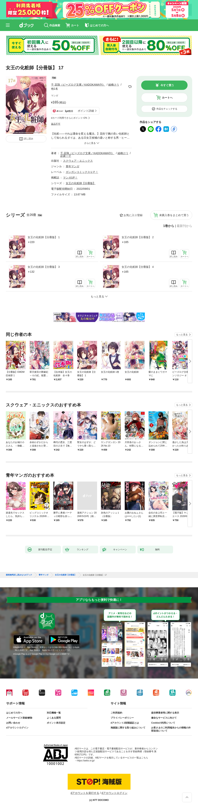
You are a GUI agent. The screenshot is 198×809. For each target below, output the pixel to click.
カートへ (167, 97)
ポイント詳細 (86, 110)
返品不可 (55, 124)
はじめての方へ (14, 712)
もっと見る (182, 334)
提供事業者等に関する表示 (165, 712)
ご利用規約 (116, 712)
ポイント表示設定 (56, 722)
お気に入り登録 (133, 215)
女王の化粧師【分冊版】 (81, 183)
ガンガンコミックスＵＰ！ (82, 171)
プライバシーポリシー (122, 717)
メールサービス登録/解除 (19, 717)
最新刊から (184, 226)
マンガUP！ (70, 177)
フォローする (130, 87)
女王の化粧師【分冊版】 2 (138, 237)
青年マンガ (72, 166)
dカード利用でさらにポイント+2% (69, 118)
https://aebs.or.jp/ (86, 760)
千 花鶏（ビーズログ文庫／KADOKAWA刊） (78, 84)
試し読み (28, 138)
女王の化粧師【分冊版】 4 (138, 266)
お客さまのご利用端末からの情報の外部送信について (171, 729)
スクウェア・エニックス (78, 160)
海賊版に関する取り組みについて (128, 727)
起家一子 (65, 155)
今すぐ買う (167, 85)
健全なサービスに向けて (164, 717)
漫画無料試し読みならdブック (19, 575)
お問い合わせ (13, 722)
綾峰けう (113, 84)
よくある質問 (54, 717)
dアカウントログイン (17, 727)
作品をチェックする (166, 108)
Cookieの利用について (163, 722)
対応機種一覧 (54, 712)
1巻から (168, 226)
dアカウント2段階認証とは (125, 722)
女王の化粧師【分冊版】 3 (44, 266)
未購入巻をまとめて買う (174, 215)
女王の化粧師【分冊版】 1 (44, 237)
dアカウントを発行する (85, 792)
